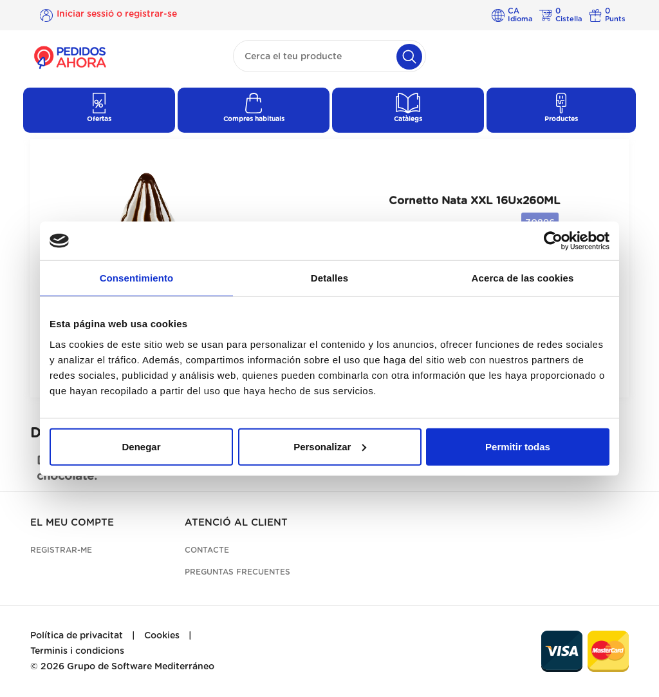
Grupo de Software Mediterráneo (140, 666)
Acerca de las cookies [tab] (523, 277)
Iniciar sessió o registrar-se (117, 14)
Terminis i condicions (77, 651)
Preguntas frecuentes (237, 572)
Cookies (162, 635)
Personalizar (329, 446)
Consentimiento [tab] (137, 277)
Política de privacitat (76, 635)
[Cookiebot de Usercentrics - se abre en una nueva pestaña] (553, 241)
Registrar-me (61, 550)
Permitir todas (517, 446)
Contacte (207, 550)
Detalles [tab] (329, 277)
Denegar (141, 446)
